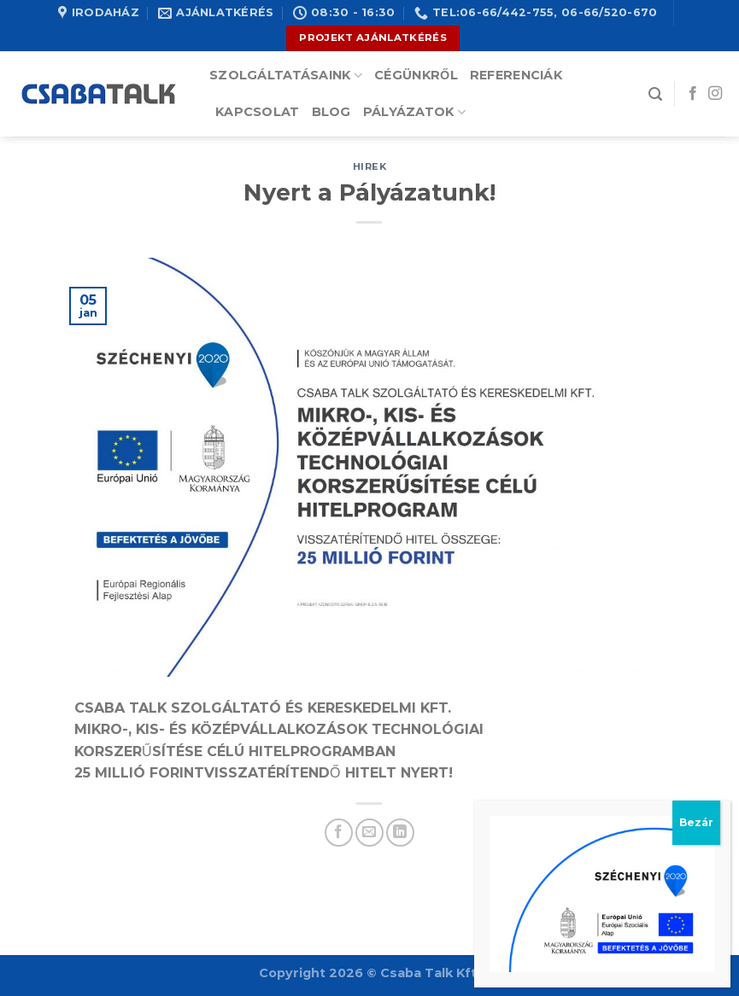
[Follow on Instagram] (715, 94)
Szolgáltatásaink (285, 75)
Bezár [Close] (696, 822)
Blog (331, 111)
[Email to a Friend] (369, 832)
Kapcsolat (257, 111)
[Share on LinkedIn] (400, 832)
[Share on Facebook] (339, 832)
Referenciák (516, 75)
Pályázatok (414, 112)
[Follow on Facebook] (693, 94)
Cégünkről (416, 75)
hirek (370, 166)
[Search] (655, 94)
